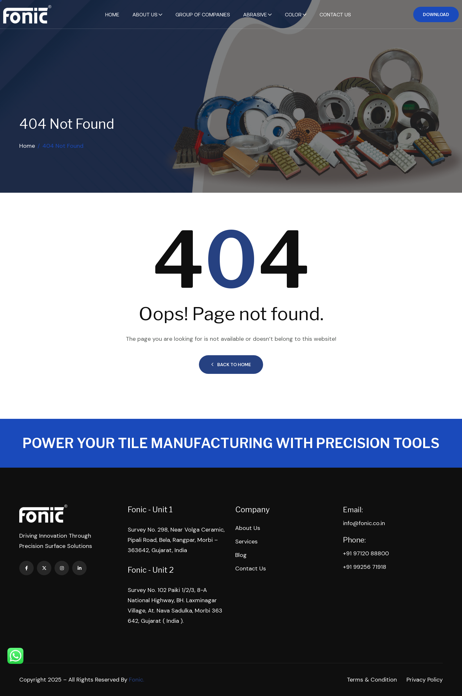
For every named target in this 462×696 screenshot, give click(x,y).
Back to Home (231, 364)
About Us (145, 14)
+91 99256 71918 (364, 567)
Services (246, 541)
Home (112, 14)
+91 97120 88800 (366, 553)
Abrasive (255, 14)
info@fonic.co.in (364, 523)
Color (293, 14)
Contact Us (335, 14)
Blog (241, 555)
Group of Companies (202, 14)
